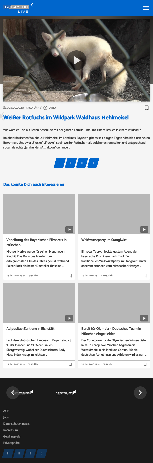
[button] (12, 392)
